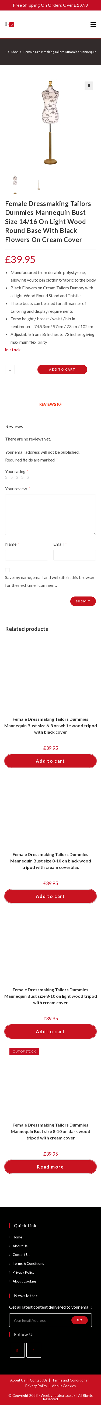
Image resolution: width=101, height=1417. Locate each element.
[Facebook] (17, 1350)
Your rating (17, 471)
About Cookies (24, 1281)
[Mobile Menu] (93, 24)
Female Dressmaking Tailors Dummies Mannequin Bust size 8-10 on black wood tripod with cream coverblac (50, 861)
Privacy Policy (23, 1272)
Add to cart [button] (50, 761)
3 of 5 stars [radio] (18, 477)
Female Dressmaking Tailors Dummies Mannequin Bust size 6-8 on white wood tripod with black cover (50, 725)
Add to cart (62, 369)
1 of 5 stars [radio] (7, 477)
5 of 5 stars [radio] (29, 477)
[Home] (5, 52)
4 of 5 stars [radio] (23, 477)
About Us (20, 1246)
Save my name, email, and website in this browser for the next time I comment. (50, 581)
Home (17, 1237)
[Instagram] (33, 1350)
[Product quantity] (10, 369)
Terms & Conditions (28, 1263)
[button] (89, 85)
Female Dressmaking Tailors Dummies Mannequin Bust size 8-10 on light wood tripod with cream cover (50, 996)
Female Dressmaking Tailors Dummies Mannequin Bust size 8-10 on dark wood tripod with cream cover (50, 1131)
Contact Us (21, 1254)
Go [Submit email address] (79, 1320)
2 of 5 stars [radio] (13, 477)
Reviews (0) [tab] (50, 404)
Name (12, 543)
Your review (17, 488)
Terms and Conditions (69, 1380)
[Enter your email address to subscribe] (50, 1320)
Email (60, 543)
